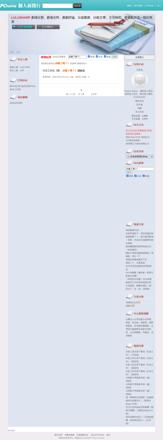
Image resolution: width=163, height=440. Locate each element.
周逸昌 (146, 332)
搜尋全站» (82, 63)
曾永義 (135, 322)
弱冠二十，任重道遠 (135, 263)
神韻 (128, 322)
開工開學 (139, 6)
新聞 (129, 6)
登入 (159, 6)
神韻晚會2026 (132, 230)
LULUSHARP (20, 17)
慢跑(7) (129, 305)
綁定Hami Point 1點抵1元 (138, 137)
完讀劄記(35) (132, 302)
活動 (18, 52)
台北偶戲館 (135, 332)
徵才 (108, 435)
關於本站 (139, 101)
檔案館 (144, 322)
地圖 (139, 108)
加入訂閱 (16, 89)
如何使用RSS (28, 86)
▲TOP (93, 94)
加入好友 (139, 112)
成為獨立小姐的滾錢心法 (137, 143)
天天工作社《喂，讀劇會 (64, 70)
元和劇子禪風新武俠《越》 (138, 377)
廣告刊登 (58, 435)
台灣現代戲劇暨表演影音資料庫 (139, 329)
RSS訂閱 (16, 86)
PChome (150, 6)
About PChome (97, 435)
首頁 (12, 52)
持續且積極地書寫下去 (136, 259)
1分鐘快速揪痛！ (134, 140)
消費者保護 (69, 435)
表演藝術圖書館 (141, 326)
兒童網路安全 (82, 435)
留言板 (139, 104)
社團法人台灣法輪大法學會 (138, 319)
